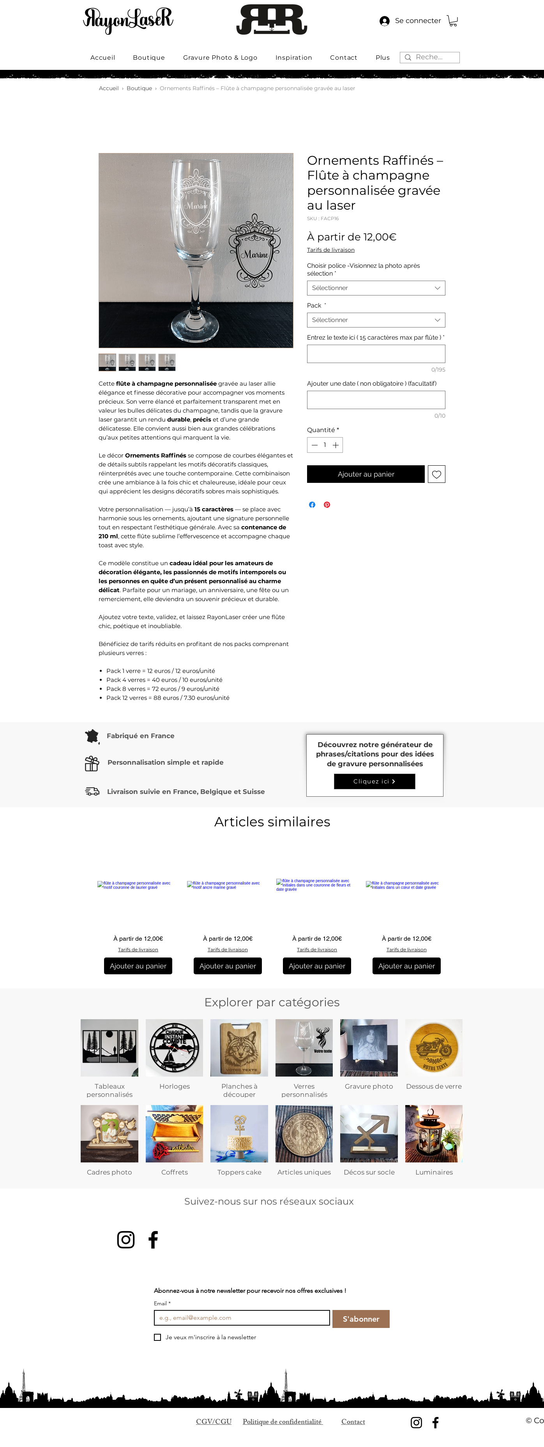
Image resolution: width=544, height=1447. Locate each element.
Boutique (139, 88)
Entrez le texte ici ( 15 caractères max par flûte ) (376, 337)
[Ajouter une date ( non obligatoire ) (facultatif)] (376, 400)
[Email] (240, 1318)
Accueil (109, 88)
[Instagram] (126, 1239)
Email (162, 1303)
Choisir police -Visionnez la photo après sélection (363, 269)
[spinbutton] (325, 445)
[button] (453, 21)
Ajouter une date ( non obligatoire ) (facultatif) (371, 383)
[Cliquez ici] (374, 781)
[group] (272, 909)
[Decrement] (313, 445)
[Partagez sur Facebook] (312, 504)
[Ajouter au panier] (138, 966)
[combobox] (376, 288)
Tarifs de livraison (331, 249)
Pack (316, 305)
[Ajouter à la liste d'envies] (436, 474)
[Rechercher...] (429, 57)
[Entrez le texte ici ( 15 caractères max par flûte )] (376, 354)
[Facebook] (153, 1239)
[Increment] (336, 445)
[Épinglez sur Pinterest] (327, 504)
